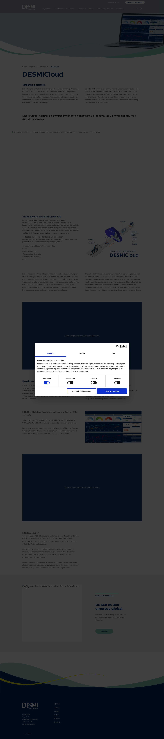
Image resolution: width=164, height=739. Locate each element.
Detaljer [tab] (82, 353)
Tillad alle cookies (112, 391)
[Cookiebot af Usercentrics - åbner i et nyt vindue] (117, 346)
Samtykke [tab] (50, 353)
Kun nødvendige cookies (81, 391)
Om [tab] (113, 353)
